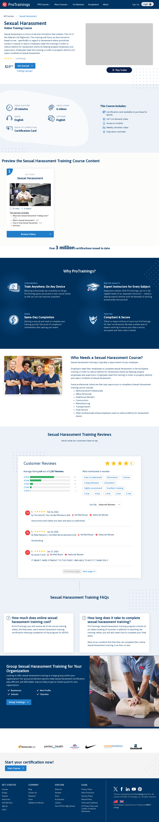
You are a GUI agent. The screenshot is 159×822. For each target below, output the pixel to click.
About (105, 4)
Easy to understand (93, 477)
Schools (5, 795)
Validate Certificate (36, 802)
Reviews (58, 792)
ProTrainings (139, 793)
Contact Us (32, 792)
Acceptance (93, 4)
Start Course (15, 767)
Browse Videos (29, 233)
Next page (89, 571)
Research (32, 795)
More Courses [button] (62, 4)
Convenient (109, 482)
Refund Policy (86, 798)
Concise (126, 477)
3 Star (26, 483)
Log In (4, 808)
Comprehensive (91, 482)
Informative (112, 477)
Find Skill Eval (7, 802)
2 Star (26, 487)
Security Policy (87, 795)
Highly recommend (93, 488)
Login (147, 4)
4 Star (26, 480)
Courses (5, 788)
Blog (30, 788)
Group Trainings (18, 701)
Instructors (6, 798)
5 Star (26, 476)
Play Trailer (120, 70)
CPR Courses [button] (43, 4)
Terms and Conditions (89, 802)
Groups (4, 792)
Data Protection (87, 792)
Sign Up (135, 4)
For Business (78, 4)
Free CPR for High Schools (65, 805)
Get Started (26, 65)
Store (30, 798)
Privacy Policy (86, 788)
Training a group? (25, 70)
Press (57, 795)
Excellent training (115, 488)
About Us (58, 788)
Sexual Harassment (28, 16)
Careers (58, 802)
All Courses (9, 16)
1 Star (26, 490)
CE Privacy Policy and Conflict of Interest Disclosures (89, 807)
